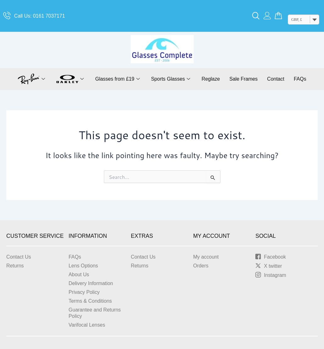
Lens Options (83, 265)
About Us (79, 274)
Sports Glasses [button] (170, 79)
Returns (15, 265)
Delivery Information (91, 283)
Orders (200, 265)
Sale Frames (244, 79)
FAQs (300, 79)
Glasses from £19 (116, 79)
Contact (276, 79)
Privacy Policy (84, 292)
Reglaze (211, 79)
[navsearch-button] (256, 16)
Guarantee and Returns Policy (95, 313)
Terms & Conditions (90, 301)
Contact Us (18, 257)
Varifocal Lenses (87, 325)
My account (206, 257)
